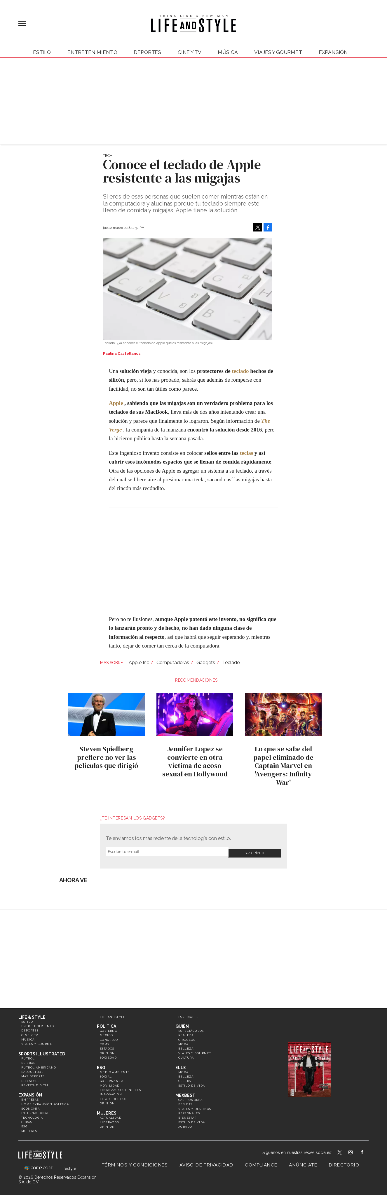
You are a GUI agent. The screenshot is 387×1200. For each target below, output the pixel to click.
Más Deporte (33, 1073)
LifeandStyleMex (340, 1149)
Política (106, 1022)
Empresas (30, 1096)
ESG (24, 1123)
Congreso (109, 1036)
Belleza (186, 1045)
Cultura (186, 1054)
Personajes (189, 1109)
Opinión (107, 1049)
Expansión (30, 1092)
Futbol (28, 1055)
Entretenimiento (92, 52)
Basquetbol (32, 1068)
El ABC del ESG (113, 1095)
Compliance (261, 1161)
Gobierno (108, 1027)
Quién (182, 1022)
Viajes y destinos (194, 1105)
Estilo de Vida (191, 1118)
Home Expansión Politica (45, 1100)
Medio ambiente (115, 1068)
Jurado (185, 1123)
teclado (240, 371)
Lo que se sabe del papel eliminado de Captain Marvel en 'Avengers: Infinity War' (282, 765)
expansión (333, 52)
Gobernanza (111, 1077)
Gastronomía (190, 1096)
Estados (107, 1045)
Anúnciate (303, 1161)
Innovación (111, 1091)
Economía (30, 1105)
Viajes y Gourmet (278, 52)
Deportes (147, 52)
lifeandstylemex (355, 1150)
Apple (116, 403)
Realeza (186, 1032)
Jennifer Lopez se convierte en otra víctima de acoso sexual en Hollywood (193, 761)
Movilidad (110, 1082)
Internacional (35, 1109)
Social (106, 1073)
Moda (183, 1040)
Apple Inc (139, 662)
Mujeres (29, 1127)
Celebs (184, 1077)
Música (228, 52)
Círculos (186, 1036)
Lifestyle (30, 1077)
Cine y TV (189, 52)
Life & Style (32, 1013)
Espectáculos (191, 1027)
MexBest (185, 1092)
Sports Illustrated (41, 1050)
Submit (255, 851)
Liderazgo (109, 1118)
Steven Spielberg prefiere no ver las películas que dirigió (105, 757)
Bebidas (185, 1101)
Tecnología (32, 1114)
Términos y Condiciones (135, 1161)
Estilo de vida (191, 1082)
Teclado (231, 662)
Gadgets (205, 662)
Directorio (344, 1161)
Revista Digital (35, 1081)
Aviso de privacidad (206, 1161)
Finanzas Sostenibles (120, 1086)
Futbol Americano (38, 1064)
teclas (246, 453)
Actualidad (110, 1114)
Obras (26, 1118)
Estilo (42, 52)
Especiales (188, 1013)
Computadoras (172, 662)
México (106, 1032)
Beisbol (28, 1059)
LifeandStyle (112, 1013)
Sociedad (108, 1054)
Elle (180, 1064)
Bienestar (187, 1114)
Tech (107, 155)
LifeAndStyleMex (367, 1150)
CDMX (105, 1040)
